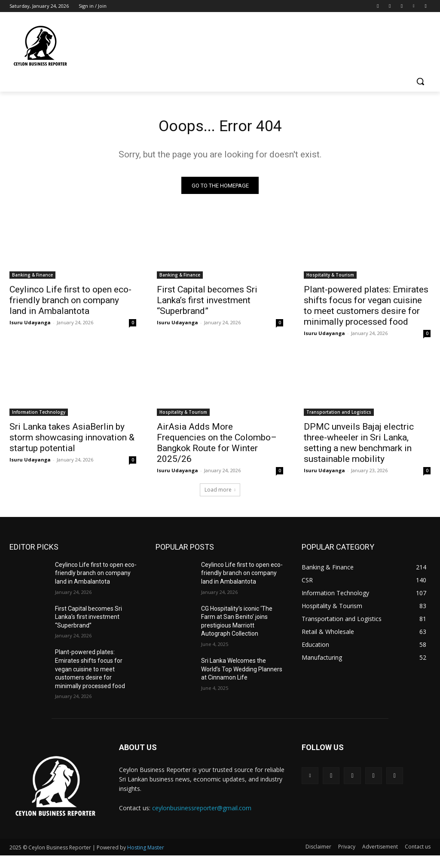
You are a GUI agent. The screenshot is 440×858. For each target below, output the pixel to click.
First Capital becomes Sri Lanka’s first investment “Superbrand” (207, 303)
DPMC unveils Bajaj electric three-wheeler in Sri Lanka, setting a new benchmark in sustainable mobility (359, 445)
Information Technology (38, 415)
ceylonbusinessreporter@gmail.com (201, 810)
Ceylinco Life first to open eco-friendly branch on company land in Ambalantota (70, 303)
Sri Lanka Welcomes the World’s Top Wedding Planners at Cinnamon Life (241, 671)
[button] (420, 81)
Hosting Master (145, 850)
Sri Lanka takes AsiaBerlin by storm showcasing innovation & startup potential (71, 440)
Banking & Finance (32, 277)
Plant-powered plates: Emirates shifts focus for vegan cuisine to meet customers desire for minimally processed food (366, 308)
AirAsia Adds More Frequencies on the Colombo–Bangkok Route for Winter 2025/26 (217, 445)
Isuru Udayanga (30, 325)
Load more (220, 492)
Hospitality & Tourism (330, 277)
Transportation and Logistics (338, 415)
